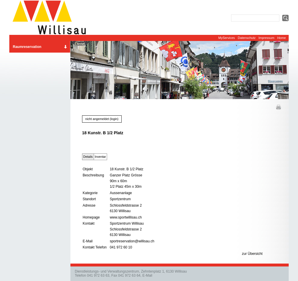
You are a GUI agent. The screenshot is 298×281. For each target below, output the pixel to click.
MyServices (226, 38)
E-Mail (147, 275)
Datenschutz (247, 38)
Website (51, 17)
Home (281, 38)
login (114, 119)
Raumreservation (27, 47)
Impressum (266, 38)
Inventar (100, 156)
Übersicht (255, 254)
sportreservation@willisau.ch (132, 241)
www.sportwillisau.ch (126, 217)
